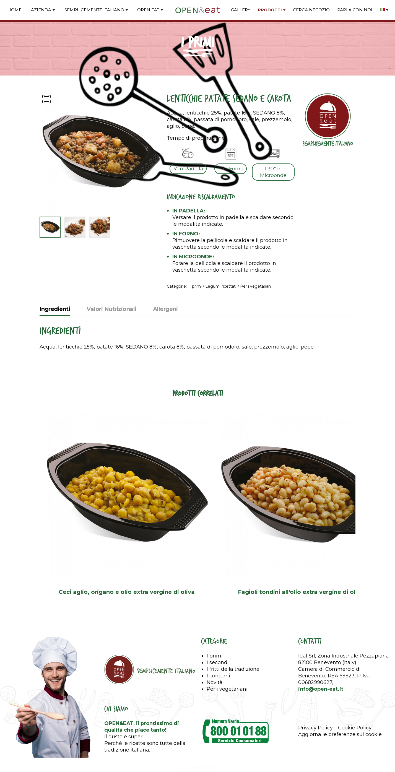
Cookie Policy (354, 730)
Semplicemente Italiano (94, 9)
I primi (195, 286)
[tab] (55, 310)
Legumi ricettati (221, 286)
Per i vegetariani (256, 286)
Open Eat (148, 9)
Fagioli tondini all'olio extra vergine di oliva (305, 593)
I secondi (218, 664)
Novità (215, 684)
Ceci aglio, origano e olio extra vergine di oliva (128, 593)
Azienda (41, 9)
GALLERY (240, 9)
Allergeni (165, 309)
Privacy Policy (315, 730)
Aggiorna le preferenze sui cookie (340, 736)
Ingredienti (55, 309)
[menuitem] (384, 10)
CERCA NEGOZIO (311, 9)
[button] (46, 99)
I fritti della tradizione (233, 671)
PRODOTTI (270, 9)
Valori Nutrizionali (111, 309)
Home (14, 9)
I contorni (218, 678)
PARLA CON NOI (354, 9)
